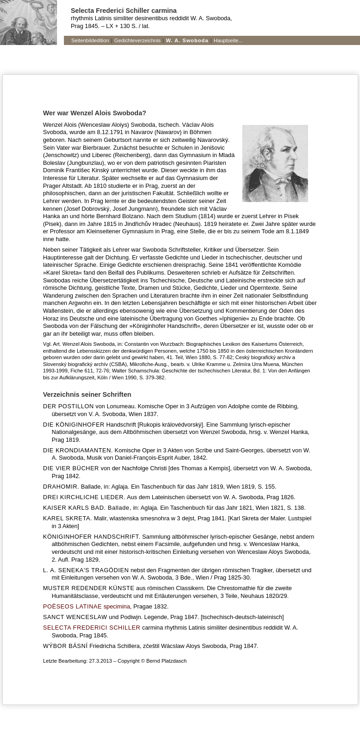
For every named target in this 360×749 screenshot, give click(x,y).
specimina (86, 606)
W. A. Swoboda (187, 40)
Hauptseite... (228, 40)
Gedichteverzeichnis (137, 40)
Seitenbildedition (90, 40)
